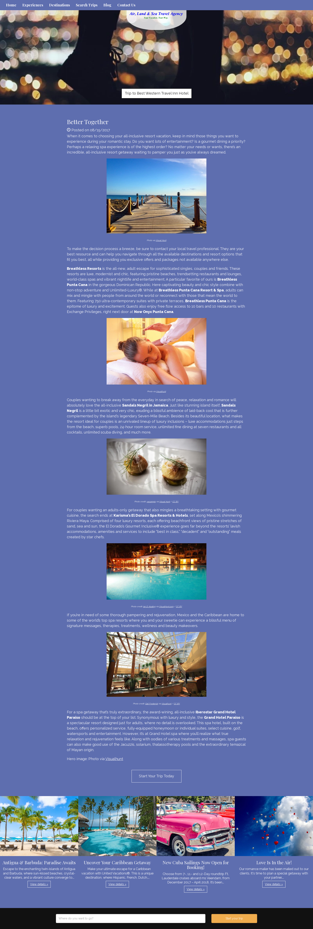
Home (11, 5)
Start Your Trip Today (156, 776)
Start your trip (234, 918)
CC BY (175, 501)
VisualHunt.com (166, 606)
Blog (107, 5)
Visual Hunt (161, 240)
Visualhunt (161, 391)
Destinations (59, 5)
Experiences (32, 5)
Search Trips (86, 5)
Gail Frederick (151, 704)
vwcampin (151, 501)
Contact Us (126, 5)
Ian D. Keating (149, 606)
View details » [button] (39, 884)
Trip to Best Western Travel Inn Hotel (156, 93)
